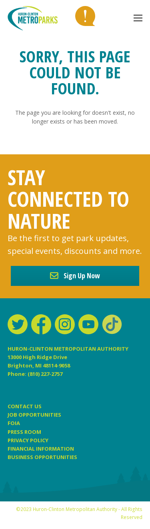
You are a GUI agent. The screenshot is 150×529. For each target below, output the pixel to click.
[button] (138, 18)
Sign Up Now (75, 275)
